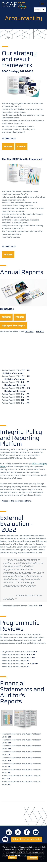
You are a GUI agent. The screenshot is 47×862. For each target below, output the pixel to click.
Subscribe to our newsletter (26, 839)
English (38, 10)
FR (28, 370)
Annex (35, 663)
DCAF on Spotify (5, 839)
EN (23, 370)
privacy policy (25, 855)
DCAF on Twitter (18, 832)
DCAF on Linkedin (9, 832)
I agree (12, 857)
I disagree (32, 857)
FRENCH (40, 331)
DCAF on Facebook (27, 832)
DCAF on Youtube (36, 832)
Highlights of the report (12, 373)
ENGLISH (29, 331)
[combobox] (40, 9)
